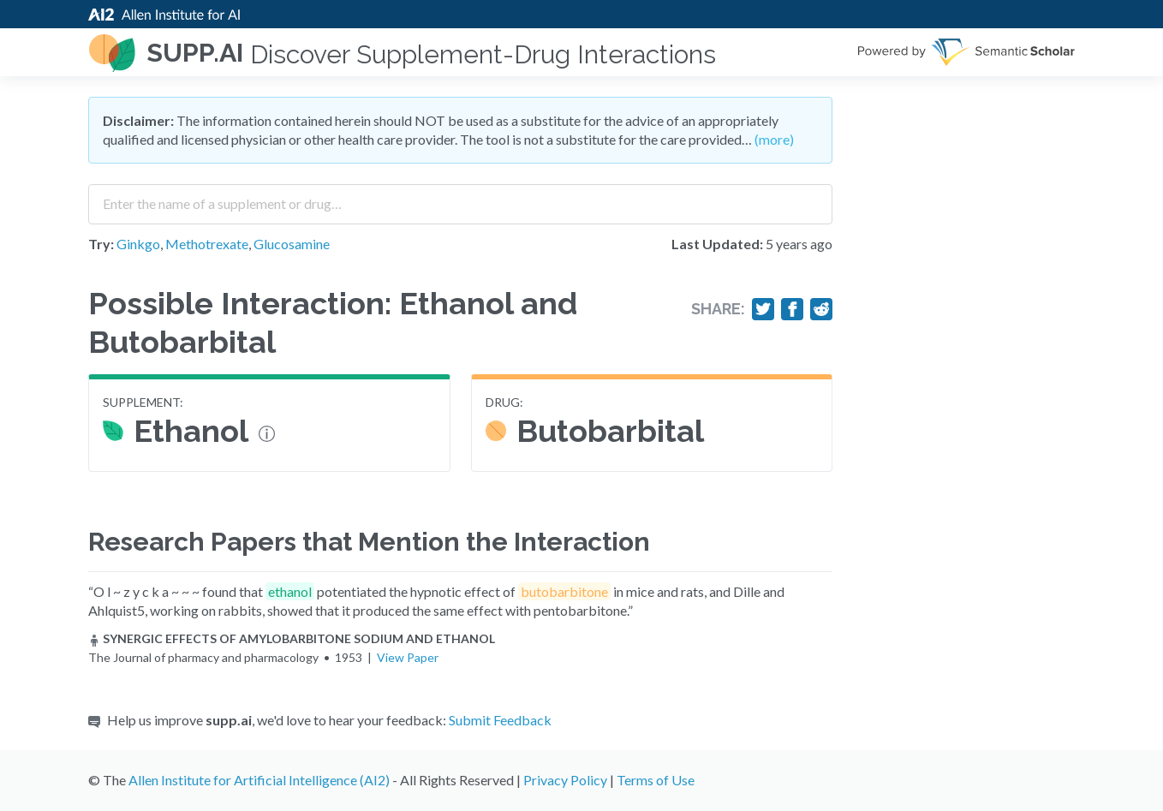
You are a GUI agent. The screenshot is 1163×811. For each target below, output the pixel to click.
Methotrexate (206, 244)
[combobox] (460, 198)
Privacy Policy (565, 780)
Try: (101, 244)
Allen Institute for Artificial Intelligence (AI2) (259, 780)
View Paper (407, 657)
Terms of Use (656, 780)
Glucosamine (291, 244)
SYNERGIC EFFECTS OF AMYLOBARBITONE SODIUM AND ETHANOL (291, 638)
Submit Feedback (500, 720)
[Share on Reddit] (821, 309)
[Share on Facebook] (792, 309)
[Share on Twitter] (763, 309)
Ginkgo (138, 244)
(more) (774, 139)
